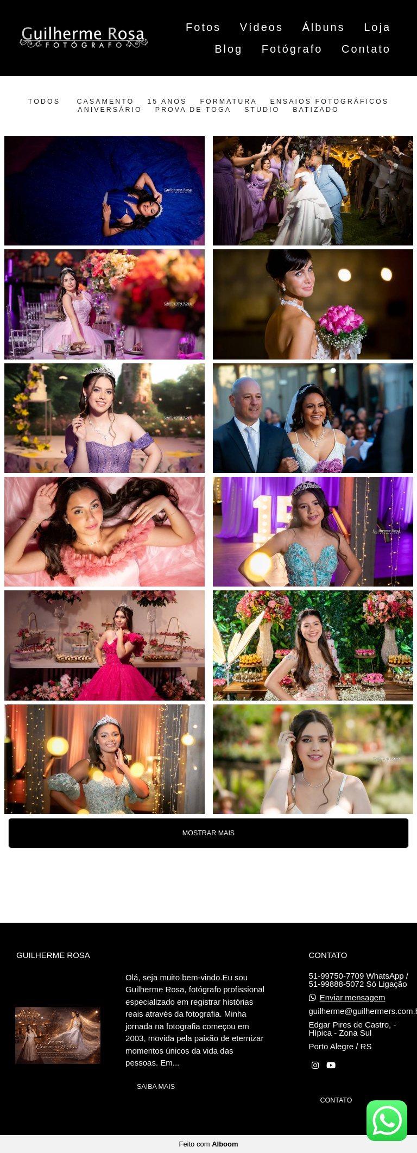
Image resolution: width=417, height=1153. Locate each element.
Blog (228, 49)
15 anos (167, 101)
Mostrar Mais (208, 833)
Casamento (105, 101)
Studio (262, 109)
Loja (377, 27)
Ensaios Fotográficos (329, 101)
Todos (44, 101)
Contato (366, 49)
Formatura (228, 101)
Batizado (316, 109)
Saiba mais (156, 1087)
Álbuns (323, 27)
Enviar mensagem (353, 997)
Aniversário (110, 109)
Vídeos (261, 27)
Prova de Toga (193, 109)
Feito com (208, 1144)
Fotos (203, 27)
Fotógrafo (292, 49)
